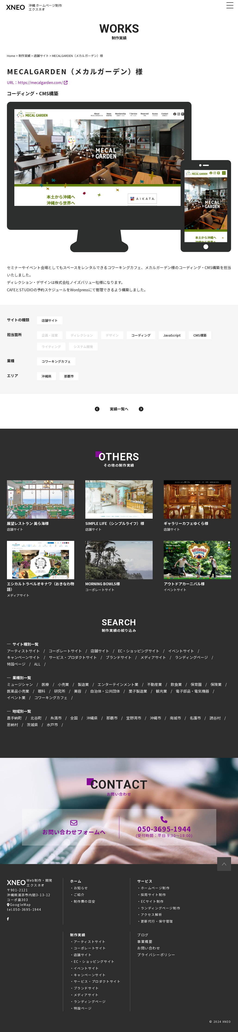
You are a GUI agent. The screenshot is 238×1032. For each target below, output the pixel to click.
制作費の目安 (85, 901)
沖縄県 (46, 376)
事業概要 (144, 941)
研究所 (59, 691)
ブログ (143, 934)
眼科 (41, 691)
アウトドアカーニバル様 (197, 570)
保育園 (196, 684)
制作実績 (77, 934)
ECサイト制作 (152, 901)
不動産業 (154, 684)
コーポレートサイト (65, 651)
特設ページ (16, 664)
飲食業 (176, 684)
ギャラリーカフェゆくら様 (197, 506)
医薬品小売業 (18, 691)
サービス (144, 881)
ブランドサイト (119, 657)
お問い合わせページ (74, 827)
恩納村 (12, 724)
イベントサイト (181, 651)
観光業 (161, 691)
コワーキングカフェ (56, 361)
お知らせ (81, 888)
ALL (37, 664)
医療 (45, 684)
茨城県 (32, 724)
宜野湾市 (133, 718)
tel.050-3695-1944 (24, 909)
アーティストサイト (23, 651)
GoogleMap (19, 904)
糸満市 (56, 718)
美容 (77, 691)
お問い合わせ (148, 947)
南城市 (175, 718)
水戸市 (52, 724)
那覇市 (69, 376)
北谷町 (36, 718)
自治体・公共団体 (105, 691)
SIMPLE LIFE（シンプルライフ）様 (119, 506)
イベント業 (16, 697)
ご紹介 (79, 894)
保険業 (216, 684)
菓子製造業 (138, 691)
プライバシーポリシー (156, 954)
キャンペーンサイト (23, 657)
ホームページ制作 (155, 888)
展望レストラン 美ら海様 (40, 506)
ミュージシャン (20, 684)
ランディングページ (191, 657)
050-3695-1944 (164, 827)
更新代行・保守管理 (157, 921)
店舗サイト (50, 320)
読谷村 (215, 718)
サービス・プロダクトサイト (73, 657)
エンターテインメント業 (118, 684)
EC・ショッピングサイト (138, 651)
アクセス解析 (151, 914)
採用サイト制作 (153, 894)
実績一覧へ (119, 409)
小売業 (63, 684)
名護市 (195, 718)
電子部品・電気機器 (192, 691)
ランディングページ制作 (160, 908)
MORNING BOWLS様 (119, 570)
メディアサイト (153, 657)
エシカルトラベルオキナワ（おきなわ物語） (40, 570)
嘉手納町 (14, 718)
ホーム (76, 881)
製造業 (83, 684)
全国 (74, 718)
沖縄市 (155, 718)
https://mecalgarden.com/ (43, 82)
